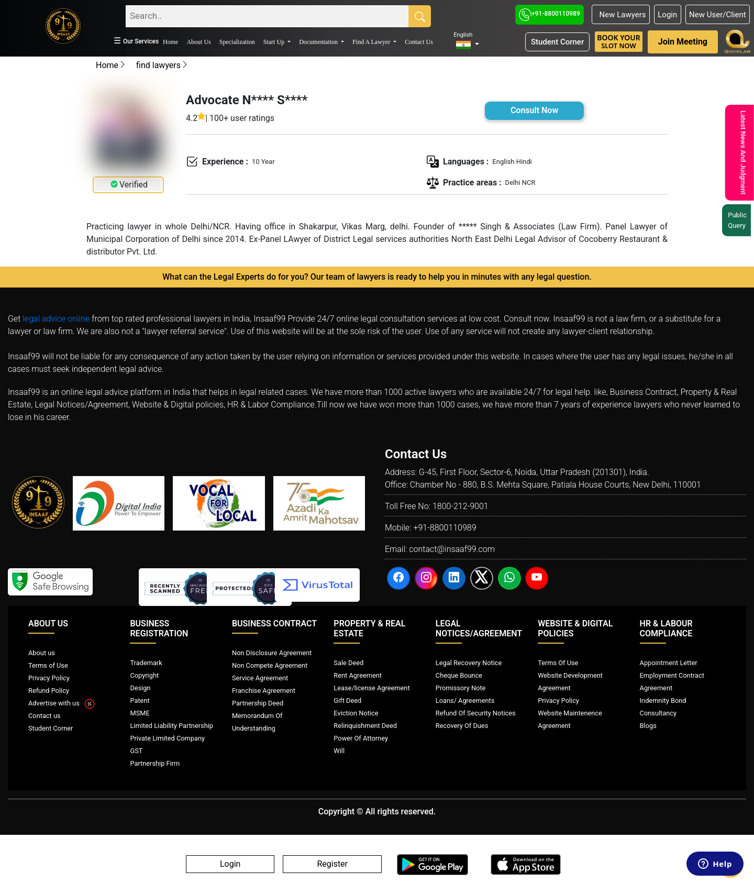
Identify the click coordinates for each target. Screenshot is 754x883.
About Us (198, 42)
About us (41, 653)
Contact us (44, 716)
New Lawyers (620, 14)
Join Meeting (682, 42)
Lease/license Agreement (371, 688)
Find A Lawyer (372, 42)
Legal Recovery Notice (469, 663)
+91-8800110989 (549, 13)
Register (332, 864)
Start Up (274, 42)
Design (140, 688)
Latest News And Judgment (741, 153)
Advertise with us (61, 703)
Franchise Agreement (263, 690)
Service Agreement (260, 678)
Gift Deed (347, 700)
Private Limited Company (167, 738)
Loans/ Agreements (465, 700)
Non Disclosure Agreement (272, 653)
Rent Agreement (358, 675)
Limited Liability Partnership (171, 726)
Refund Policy (48, 690)
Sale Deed (348, 663)
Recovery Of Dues (462, 726)
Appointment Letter (668, 663)
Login (667, 14)
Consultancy (658, 713)
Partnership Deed (257, 703)
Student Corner (557, 42)
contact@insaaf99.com (452, 549)
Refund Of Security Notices (476, 713)
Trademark (146, 663)
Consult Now (534, 110)
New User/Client (717, 14)
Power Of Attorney (361, 738)
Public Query (738, 220)
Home (170, 42)
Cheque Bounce (459, 675)
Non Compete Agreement (269, 665)
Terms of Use (48, 665)
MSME (139, 713)
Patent (139, 700)
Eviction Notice (356, 713)
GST (136, 751)
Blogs (648, 726)
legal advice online (56, 319)
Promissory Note (461, 688)
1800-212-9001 (461, 506)
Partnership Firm (155, 763)
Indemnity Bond (663, 700)
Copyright (144, 675)
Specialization (237, 42)
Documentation (319, 42)
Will (339, 751)
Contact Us (419, 42)
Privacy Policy (49, 678)
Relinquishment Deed (365, 726)
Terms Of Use (558, 663)
